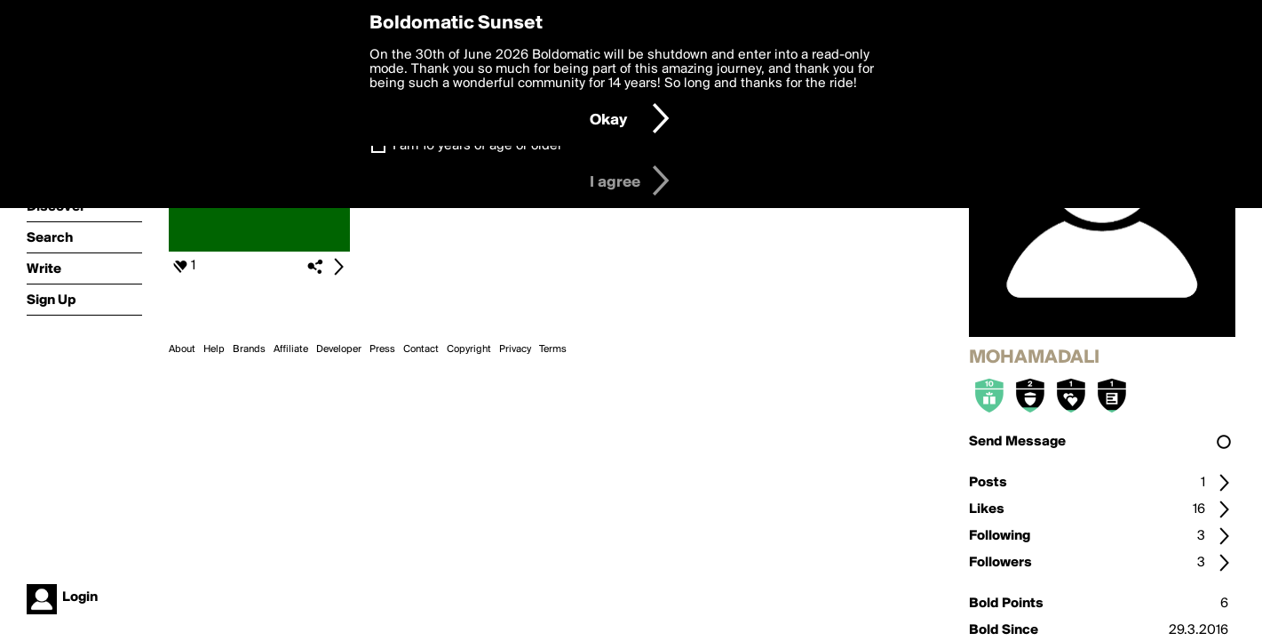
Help (214, 349)
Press (382, 349)
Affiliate (291, 349)
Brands (249, 349)
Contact (421, 349)
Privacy (515, 349)
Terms (553, 349)
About (182, 349)
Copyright (469, 349)
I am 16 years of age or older (477, 146)
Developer (338, 349)
